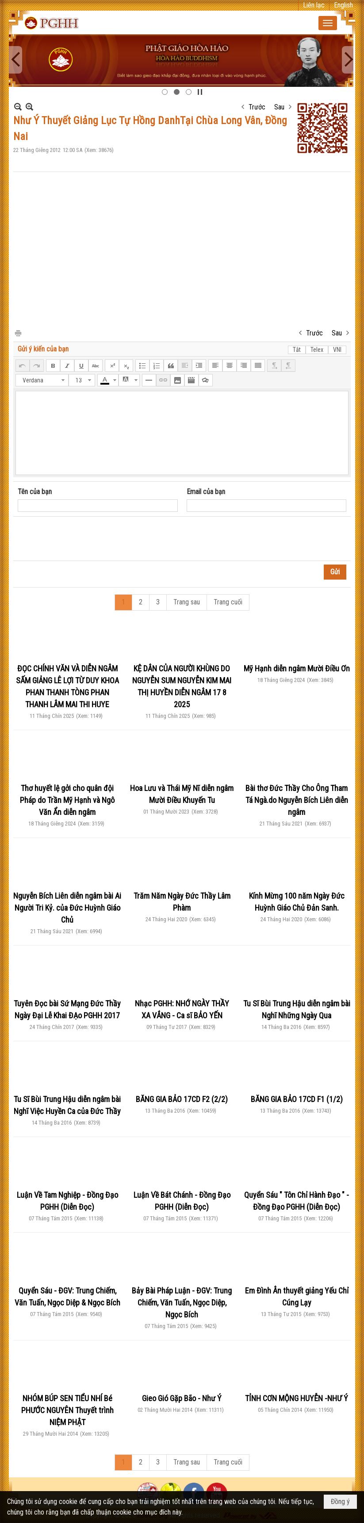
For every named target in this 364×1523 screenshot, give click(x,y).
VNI (337, 349)
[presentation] (85, 539)
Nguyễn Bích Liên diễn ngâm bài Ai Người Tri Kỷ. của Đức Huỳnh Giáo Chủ (67, 907)
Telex (316, 349)
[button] (327, 23)
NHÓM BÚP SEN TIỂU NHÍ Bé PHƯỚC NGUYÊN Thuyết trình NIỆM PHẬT (67, 1410)
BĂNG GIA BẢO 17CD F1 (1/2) (297, 1099)
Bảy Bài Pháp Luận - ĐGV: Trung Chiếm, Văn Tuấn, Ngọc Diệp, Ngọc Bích (182, 1302)
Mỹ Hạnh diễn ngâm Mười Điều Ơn (297, 668)
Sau (279, 107)
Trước (257, 107)
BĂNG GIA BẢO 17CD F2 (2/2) (182, 1099)
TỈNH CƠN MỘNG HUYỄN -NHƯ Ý (296, 1398)
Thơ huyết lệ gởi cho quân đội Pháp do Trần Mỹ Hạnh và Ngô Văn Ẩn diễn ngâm (67, 800)
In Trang (17, 332)
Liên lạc (314, 5)
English (343, 5)
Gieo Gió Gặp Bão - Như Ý (182, 1398)
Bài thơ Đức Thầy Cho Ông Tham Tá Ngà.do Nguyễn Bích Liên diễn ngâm (296, 800)
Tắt (297, 349)
